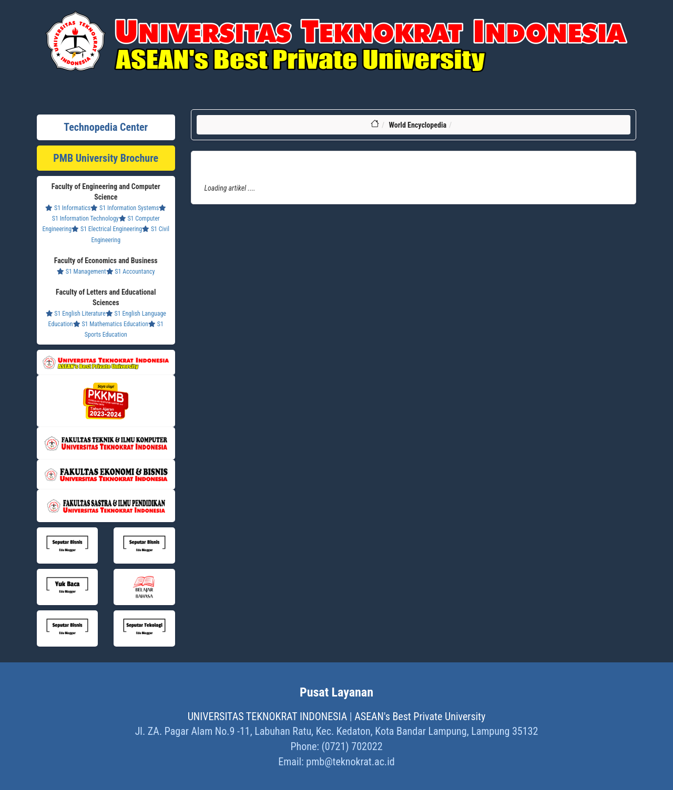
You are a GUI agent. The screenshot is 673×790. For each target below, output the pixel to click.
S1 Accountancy (130, 271)
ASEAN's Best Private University (419, 716)
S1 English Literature (76, 313)
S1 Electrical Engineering (107, 229)
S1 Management (81, 271)
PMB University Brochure (105, 158)
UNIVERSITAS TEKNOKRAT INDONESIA (268, 716)
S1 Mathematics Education (110, 324)
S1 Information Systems (124, 208)
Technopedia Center (106, 127)
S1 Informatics (67, 208)
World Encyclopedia (417, 125)
